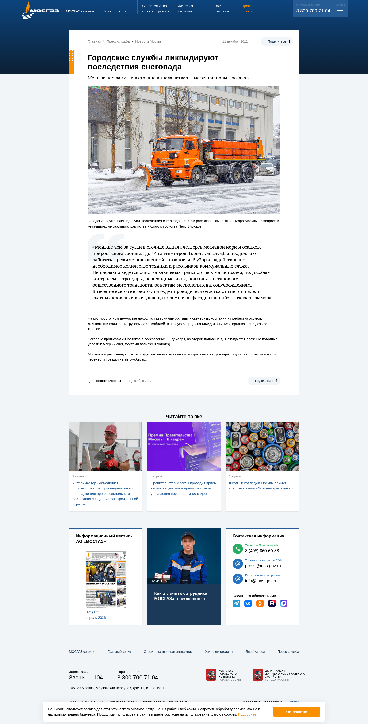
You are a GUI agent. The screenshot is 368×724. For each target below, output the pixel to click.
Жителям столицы (219, 651)
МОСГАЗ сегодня (82, 651)
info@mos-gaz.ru (261, 580)
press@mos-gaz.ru (263, 566)
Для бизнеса (255, 651)
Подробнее (247, 714)
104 (98, 677)
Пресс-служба (288, 651)
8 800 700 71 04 (313, 10)
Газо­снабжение (119, 651)
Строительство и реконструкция (168, 651)
